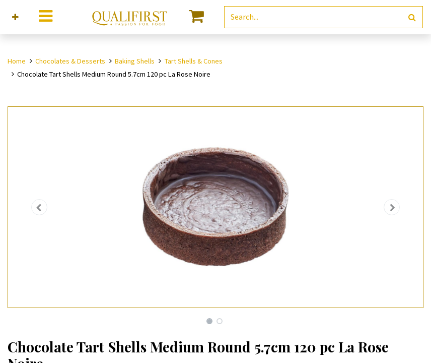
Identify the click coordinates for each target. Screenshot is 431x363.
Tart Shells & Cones (194, 61)
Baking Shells (135, 61)
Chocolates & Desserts (70, 61)
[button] (15, 17)
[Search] (412, 17)
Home (17, 61)
